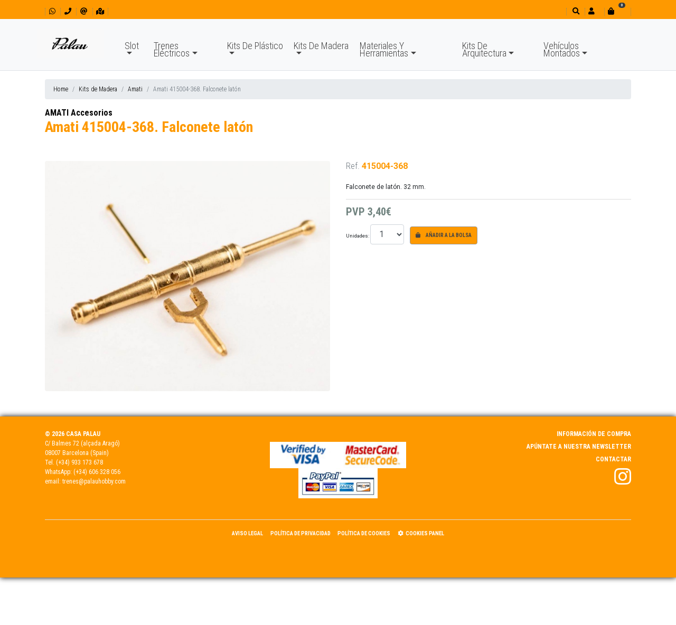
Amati (135, 89)
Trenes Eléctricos (172, 49)
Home (60, 89)
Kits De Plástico (255, 45)
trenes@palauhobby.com (94, 481)
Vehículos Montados (561, 49)
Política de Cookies (363, 533)
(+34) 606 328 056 (96, 472)
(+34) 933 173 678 (79, 462)
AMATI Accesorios (78, 113)
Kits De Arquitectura (484, 49)
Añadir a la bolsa (444, 235)
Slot (132, 45)
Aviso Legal (247, 533)
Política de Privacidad (300, 533)
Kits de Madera (98, 89)
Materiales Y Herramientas (384, 49)
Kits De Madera (321, 45)
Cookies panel (421, 533)
